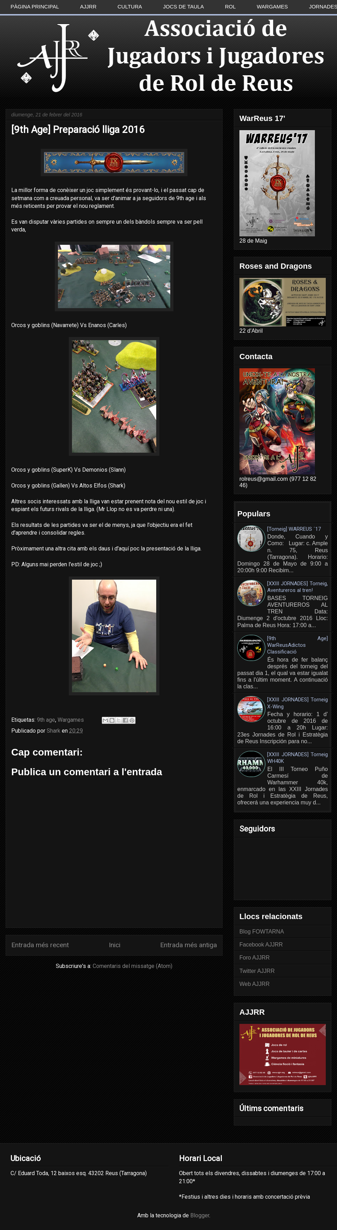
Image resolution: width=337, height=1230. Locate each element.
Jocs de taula (183, 6)
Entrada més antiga (188, 945)
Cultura (130, 6)
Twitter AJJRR (257, 971)
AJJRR (88, 6)
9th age (46, 719)
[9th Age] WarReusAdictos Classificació (297, 645)
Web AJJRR (254, 984)
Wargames (272, 6)
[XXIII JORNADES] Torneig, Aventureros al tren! (297, 586)
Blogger (199, 1215)
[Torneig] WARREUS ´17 (294, 529)
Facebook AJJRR (261, 945)
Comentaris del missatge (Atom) (132, 966)
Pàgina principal (35, 6)
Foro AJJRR (254, 958)
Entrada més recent (40, 945)
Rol (230, 6)
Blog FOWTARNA (261, 932)
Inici (114, 945)
